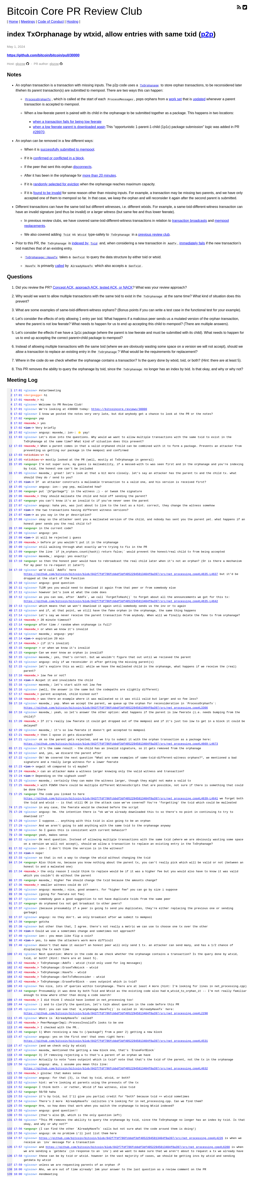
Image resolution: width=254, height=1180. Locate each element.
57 (9, 694)
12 (9, 446)
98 (9, 940)
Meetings (28, 21)
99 (9, 945)
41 (9, 615)
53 (9, 675)
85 (9, 871)
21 (9, 501)
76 (9, 821)
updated (199, 99)
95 (9, 926)
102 (9, 967)
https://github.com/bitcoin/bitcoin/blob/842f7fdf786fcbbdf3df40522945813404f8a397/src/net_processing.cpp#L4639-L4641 (121, 798)
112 (9, 1023)
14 (9, 460)
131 (9, 1120)
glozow (20, 64)
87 (9, 885)
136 (9, 1156)
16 (9, 473)
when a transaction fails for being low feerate (67, 121)
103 (9, 972)
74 (9, 807)
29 (9, 542)
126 (9, 1096)
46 (9, 638)
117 (9, 1050)
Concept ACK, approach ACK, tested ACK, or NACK (93, 287)
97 (9, 936)
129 (9, 1111)
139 (9, 1174)
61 (9, 721)
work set (175, 99)
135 (9, 1147)
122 (9, 1078)
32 (9, 556)
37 (9, 592)
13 (9, 455)
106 (9, 986)
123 (9, 1083)
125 (9, 1092)
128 (9, 1106)
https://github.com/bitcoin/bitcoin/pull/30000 (43, 55)
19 (9, 491)
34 (9, 570)
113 (9, 1027)
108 (9, 1000)
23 (9, 510)
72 (9, 785)
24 (9, 515)
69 (9, 771)
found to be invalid (47, 193)
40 (9, 610)
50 (9, 657)
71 (9, 781)
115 (9, 1037)
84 (9, 862)
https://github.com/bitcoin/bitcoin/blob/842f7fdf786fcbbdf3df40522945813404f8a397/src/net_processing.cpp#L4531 (116, 1041)
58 (9, 699)
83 (9, 858)
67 (9, 758)
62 (9, 730)
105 (9, 982)
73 (9, 794)
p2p (207, 34)
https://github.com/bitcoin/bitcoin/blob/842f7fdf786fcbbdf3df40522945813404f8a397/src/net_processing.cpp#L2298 (116, 1013)
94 (9, 922)
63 (9, 735)
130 (9, 1115)
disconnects (82, 167)
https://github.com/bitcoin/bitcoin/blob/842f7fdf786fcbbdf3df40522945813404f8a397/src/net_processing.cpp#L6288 (138, 1147)
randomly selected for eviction (56, 184)
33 (9, 561)
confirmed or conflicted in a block (58, 158)
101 (9, 963)
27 (9, 533)
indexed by (85, 243)
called (59, 266)
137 (9, 1165)
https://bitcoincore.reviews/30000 (119, 409)
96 (9, 931)
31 (9, 552)
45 (9, 634)
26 (9, 528)
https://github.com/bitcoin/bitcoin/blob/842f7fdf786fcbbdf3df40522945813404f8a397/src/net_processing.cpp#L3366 (116, 708)
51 (9, 662)
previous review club (154, 234)
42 (9, 620)
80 (9, 839)
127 (9, 1101)
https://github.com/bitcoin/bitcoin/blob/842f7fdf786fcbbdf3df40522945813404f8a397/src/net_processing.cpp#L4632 (116, 1068)
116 (9, 1046)
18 (9, 487)
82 (9, 853)
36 (9, 588)
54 (9, 680)
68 (9, 767)
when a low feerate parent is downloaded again (69, 127)
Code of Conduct (51, 21)
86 (9, 880)
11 (9, 437)
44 (9, 629)
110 (9, 1009)
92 (9, 908)
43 (9, 625)
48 (9, 648)
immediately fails (192, 243)
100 (9, 954)
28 (9, 538)
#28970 (38, 132)
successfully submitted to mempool (67, 149)
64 (9, 739)
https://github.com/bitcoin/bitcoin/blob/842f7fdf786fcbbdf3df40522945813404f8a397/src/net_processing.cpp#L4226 (131, 1138)
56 (9, 689)
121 (9, 1073)
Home (13, 21)
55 (9, 685)
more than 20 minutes (99, 175)
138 (9, 1169)
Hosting (72, 21)
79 (9, 835)
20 (9, 496)
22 (9, 505)
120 (9, 1064)
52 (9, 666)
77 (9, 826)
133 (9, 1133)
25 (9, 519)
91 (9, 903)
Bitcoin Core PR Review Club (74, 11)
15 (9, 464)
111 (9, 1018)
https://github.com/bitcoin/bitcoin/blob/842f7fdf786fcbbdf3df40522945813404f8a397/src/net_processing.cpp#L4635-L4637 (121, 574)
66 (9, 753)
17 (9, 482)
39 (9, 606)
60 (9, 712)
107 (9, 991)
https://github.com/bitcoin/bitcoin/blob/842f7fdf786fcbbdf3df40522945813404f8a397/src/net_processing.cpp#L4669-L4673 (121, 744)
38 (9, 597)
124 (9, 1087)
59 (9, 703)
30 (9, 547)
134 (9, 1138)
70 (9, 776)
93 (9, 917)
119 (9, 1060)
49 (9, 653)
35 (9, 583)
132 (9, 1129)
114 (9, 1032)
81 (9, 848)
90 (9, 899)
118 (9, 1055)
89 (9, 894)
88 (9, 890)
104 (9, 977)
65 (9, 748)
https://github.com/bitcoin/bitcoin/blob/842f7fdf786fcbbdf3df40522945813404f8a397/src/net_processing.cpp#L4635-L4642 (121, 601)
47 (9, 643)
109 (9, 1004)
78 (9, 830)
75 (9, 812)
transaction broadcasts (189, 220)
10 (9, 432)
